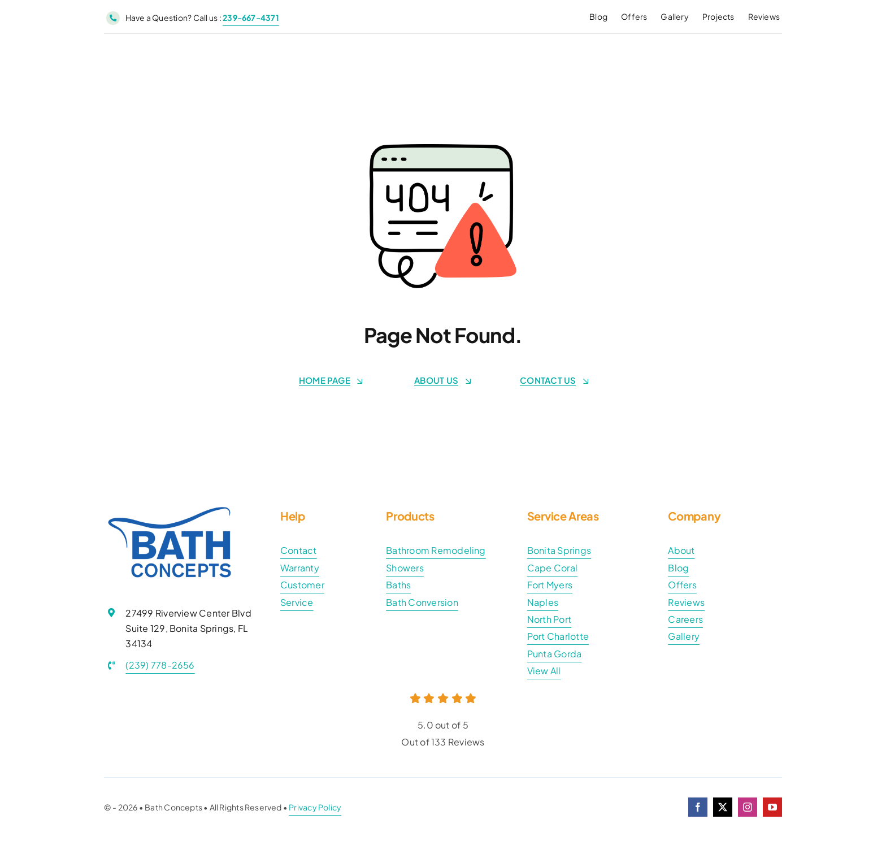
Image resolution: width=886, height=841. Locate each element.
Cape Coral (552, 568)
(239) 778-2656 (159, 665)
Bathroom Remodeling (436, 550)
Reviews (686, 602)
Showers (405, 568)
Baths (398, 585)
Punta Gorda (554, 654)
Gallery (684, 636)
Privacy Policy (315, 807)
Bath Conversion (422, 602)
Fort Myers (549, 585)
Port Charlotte (558, 636)
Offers (682, 585)
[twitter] (722, 807)
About (681, 550)
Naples (542, 602)
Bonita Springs (559, 550)
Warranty (299, 568)
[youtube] (772, 807)
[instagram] (747, 807)
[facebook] (697, 807)
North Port (549, 619)
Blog (678, 568)
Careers (685, 619)
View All (544, 671)
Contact (298, 550)
